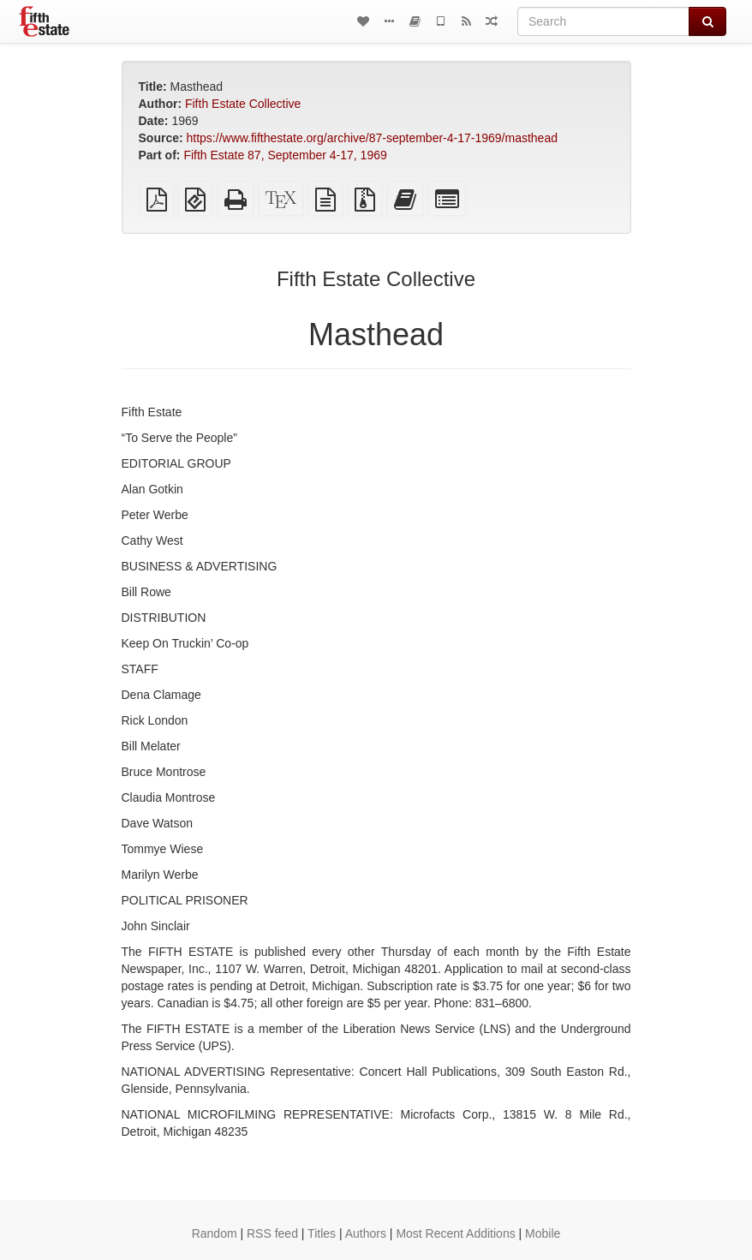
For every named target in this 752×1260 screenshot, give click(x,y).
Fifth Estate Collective (243, 103)
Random (214, 1233)
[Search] (603, 21)
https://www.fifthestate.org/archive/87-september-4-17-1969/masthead (372, 138)
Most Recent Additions (455, 1233)
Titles (321, 1233)
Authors (365, 1233)
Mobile (542, 1233)
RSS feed (272, 1233)
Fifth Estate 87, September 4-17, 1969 (284, 155)
